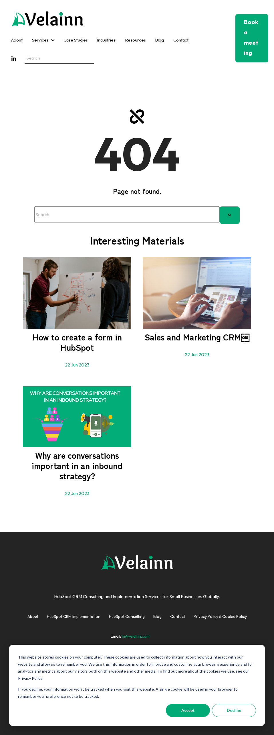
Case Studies (75, 40)
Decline (234, 710)
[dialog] (137, 685)
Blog (159, 40)
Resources (135, 40)
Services (40, 40)
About (17, 40)
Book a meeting (251, 37)
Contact (180, 40)
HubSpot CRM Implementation (73, 616)
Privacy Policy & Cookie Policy (220, 616)
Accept (188, 710)
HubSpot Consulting (127, 616)
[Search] (230, 214)
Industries (106, 40)
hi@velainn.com (136, 636)
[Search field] (59, 59)
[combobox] (127, 214)
